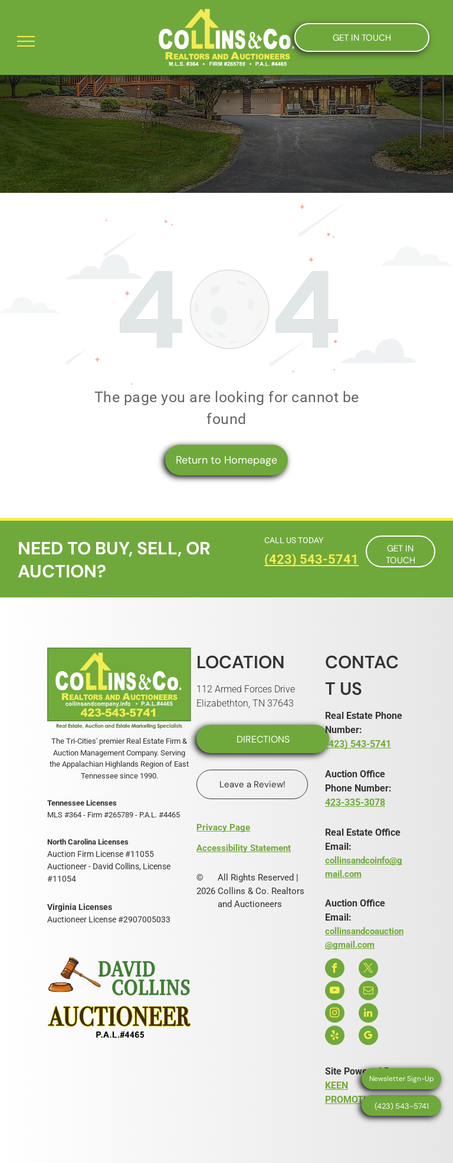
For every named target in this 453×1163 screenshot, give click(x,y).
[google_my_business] (368, 1037)
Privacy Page (223, 827)
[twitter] (368, 969)
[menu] (26, 41)
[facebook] (334, 969)
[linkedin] (368, 1014)
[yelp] (334, 1037)
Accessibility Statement (243, 848)
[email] (368, 992)
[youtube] (334, 992)
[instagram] (334, 1014)
